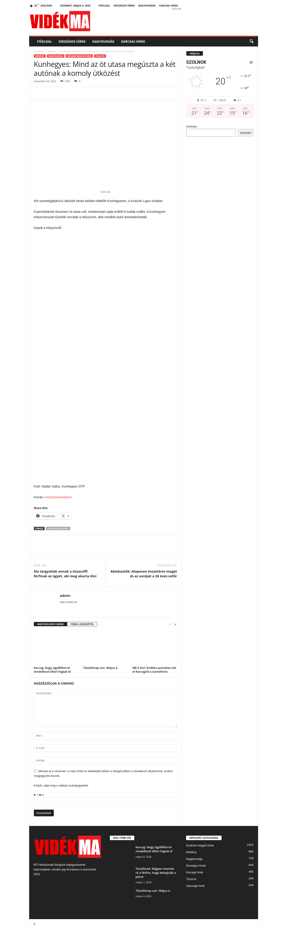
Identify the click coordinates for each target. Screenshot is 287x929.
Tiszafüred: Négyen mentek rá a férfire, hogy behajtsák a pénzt (156, 873)
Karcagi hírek (168, 5)
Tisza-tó (100, 56)
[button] (251, 41)
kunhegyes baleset (58, 528)
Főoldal (104, 5)
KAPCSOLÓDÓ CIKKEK (50, 624)
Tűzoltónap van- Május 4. (100, 668)
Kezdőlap (38, 51)
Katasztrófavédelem (59, 497)
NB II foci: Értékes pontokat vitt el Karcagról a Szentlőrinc (154, 670)
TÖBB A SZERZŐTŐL (82, 624)
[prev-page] (169, 624)
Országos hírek (124, 5)
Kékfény (51, 51)
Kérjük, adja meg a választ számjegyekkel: (61, 785)
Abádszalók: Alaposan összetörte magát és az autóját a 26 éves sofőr (144, 573)
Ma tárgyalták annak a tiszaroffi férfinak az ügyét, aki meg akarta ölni (65, 573)
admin (65, 595)
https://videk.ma (68, 602)
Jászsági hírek (195, 885)
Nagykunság (147, 5)
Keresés (191, 126)
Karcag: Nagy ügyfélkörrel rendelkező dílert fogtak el (52, 670)
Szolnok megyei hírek (79, 56)
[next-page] (175, 624)
